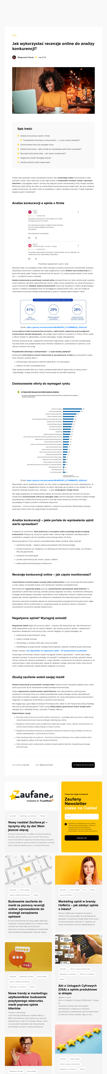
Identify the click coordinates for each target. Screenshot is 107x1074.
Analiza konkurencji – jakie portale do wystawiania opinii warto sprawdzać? (51, 149)
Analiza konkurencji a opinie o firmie (35, 136)
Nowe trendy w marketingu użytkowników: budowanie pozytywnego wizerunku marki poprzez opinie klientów (27, 1000)
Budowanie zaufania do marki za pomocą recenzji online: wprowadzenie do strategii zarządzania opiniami (26, 909)
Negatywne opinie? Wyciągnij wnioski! (35, 158)
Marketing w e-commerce (28, 816)
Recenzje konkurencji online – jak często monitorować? (43, 153)
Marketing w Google (26, 976)
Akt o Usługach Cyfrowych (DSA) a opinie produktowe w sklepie (77, 989)
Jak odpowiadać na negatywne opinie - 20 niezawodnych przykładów (56, 651)
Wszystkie (13, 816)
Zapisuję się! (82, 838)
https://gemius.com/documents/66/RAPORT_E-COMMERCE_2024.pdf (57, 327)
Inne (84, 890)
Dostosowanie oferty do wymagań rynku (37, 144)
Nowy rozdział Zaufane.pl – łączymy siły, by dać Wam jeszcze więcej (27, 826)
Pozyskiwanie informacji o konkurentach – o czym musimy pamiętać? (51, 140)
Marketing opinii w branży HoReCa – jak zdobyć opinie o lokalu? (78, 905)
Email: (69, 817)
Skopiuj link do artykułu (83, 765)
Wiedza (42, 816)
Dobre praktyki (24, 890)
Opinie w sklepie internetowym (20, 895)
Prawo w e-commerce (87, 974)
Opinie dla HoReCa (66, 895)
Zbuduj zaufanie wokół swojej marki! (35, 162)
